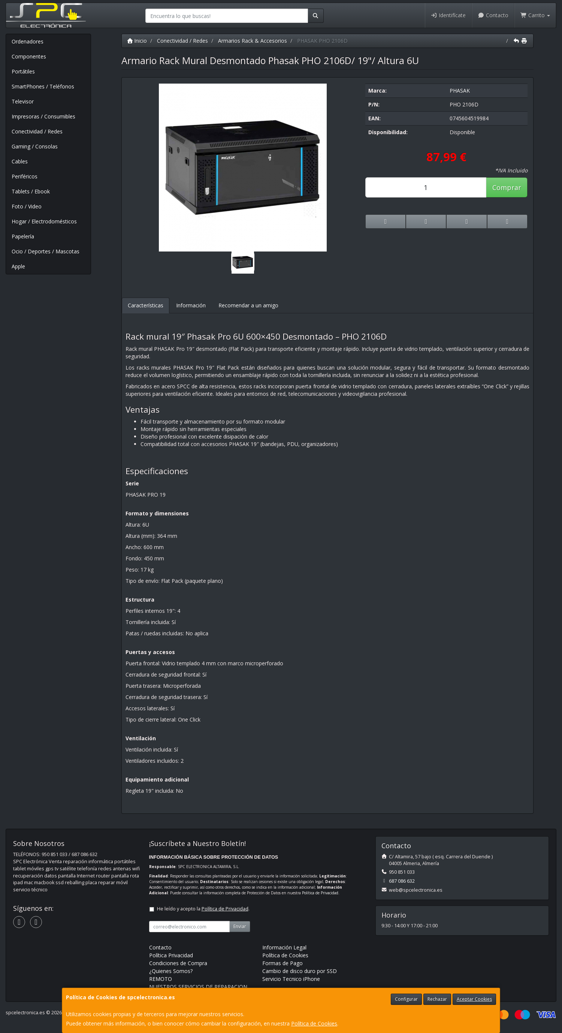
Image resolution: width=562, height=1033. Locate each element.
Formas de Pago (282, 963)
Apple (18, 266)
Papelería (23, 236)
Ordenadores (27, 41)
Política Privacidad (171, 955)
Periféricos (24, 176)
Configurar (406, 999)
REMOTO (160, 978)
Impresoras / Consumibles (43, 116)
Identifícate (448, 15)
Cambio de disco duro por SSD (299, 971)
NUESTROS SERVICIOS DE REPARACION (198, 986)
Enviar (239, 926)
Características (145, 305)
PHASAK (460, 90)
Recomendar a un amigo (248, 305)
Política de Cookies (314, 1023)
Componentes (29, 56)
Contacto (493, 15)
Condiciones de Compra (178, 963)
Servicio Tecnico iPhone (291, 978)
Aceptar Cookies (474, 999)
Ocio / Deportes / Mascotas (45, 251)
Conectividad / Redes (37, 131)
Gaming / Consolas (35, 146)
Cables (20, 161)
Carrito (535, 15)
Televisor (23, 101)
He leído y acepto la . (203, 909)
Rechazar (437, 999)
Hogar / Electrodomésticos (44, 221)
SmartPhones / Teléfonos (43, 86)
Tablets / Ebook (31, 191)
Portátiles (23, 71)
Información (191, 305)
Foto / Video (27, 206)
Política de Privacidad (320, 892)
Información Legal (284, 947)
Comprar (506, 187)
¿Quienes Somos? (171, 971)
